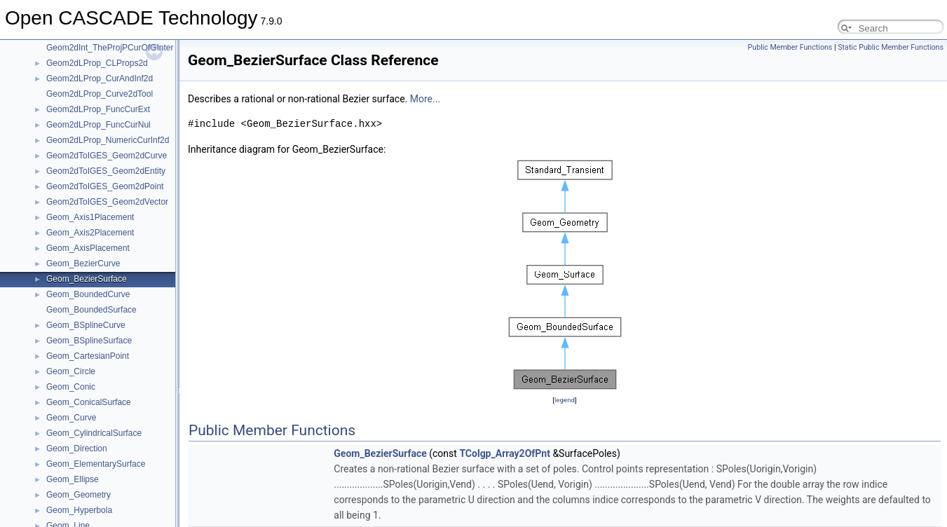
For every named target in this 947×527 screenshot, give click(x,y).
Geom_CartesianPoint (87, 356)
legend (564, 400)
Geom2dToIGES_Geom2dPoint (104, 186)
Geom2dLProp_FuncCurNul (98, 125)
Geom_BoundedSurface (91, 310)
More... (425, 98)
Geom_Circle (70, 371)
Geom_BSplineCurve (85, 325)
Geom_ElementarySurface (95, 464)
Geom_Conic (70, 387)
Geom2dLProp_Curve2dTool (99, 94)
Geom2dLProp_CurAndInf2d (99, 78)
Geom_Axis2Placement (90, 233)
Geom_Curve (71, 418)
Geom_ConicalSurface (88, 402)
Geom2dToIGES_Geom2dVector (107, 202)
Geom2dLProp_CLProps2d (97, 63)
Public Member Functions (790, 47)
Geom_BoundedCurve (88, 294)
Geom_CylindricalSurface (94, 433)
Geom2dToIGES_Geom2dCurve (106, 155)
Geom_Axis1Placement (90, 217)
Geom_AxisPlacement (88, 248)
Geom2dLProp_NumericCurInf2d (107, 140)
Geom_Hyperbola (79, 510)
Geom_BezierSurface (86, 279)
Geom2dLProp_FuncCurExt (98, 109)
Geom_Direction (76, 448)
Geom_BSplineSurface (89, 340)
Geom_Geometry (78, 495)
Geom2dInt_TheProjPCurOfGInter (109, 48)
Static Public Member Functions (890, 47)
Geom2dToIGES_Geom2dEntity (105, 171)
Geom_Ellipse (72, 479)
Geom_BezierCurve (83, 263)
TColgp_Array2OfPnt (504, 453)
